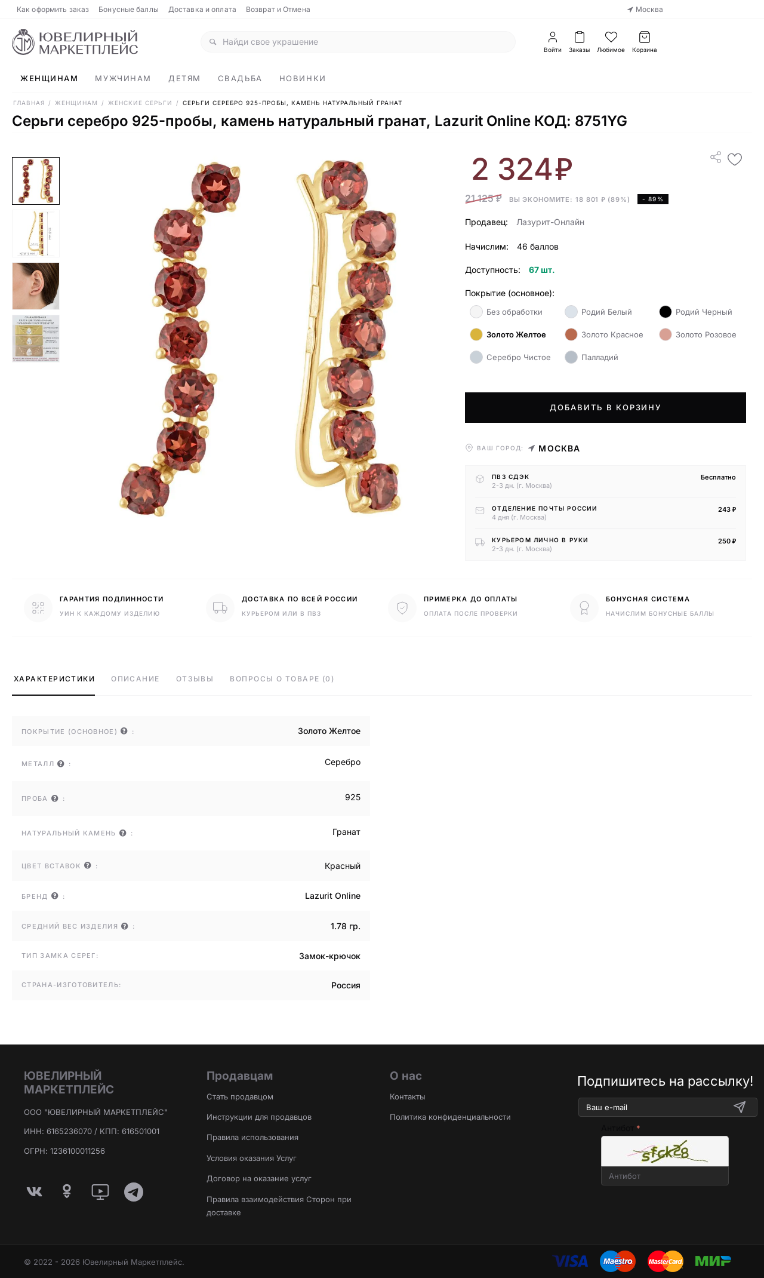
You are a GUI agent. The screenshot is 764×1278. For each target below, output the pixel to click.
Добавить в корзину (605, 407)
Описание (135, 678)
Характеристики (54, 678)
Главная (29, 102)
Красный (343, 866)
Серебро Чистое (510, 357)
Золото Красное (604, 334)
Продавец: (486, 222)
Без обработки (506, 311)
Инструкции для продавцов (259, 1117)
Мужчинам (123, 78)
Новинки (302, 78)
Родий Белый (598, 311)
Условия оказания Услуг (252, 1158)
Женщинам (49, 78)
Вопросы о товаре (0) (282, 678)
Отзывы (195, 678)
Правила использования (252, 1137)
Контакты (408, 1096)
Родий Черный (695, 311)
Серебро (343, 762)
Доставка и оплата (202, 9)
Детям (184, 78)
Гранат (346, 832)
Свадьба (240, 78)
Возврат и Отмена (278, 9)
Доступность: (492, 270)
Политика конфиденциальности (450, 1117)
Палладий (591, 357)
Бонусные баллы (128, 9)
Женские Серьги (140, 102)
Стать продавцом (240, 1096)
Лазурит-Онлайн (550, 222)
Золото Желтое (508, 334)
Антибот (617, 1128)
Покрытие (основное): (509, 293)
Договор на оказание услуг (259, 1178)
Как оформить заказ (53, 9)
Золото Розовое (698, 334)
